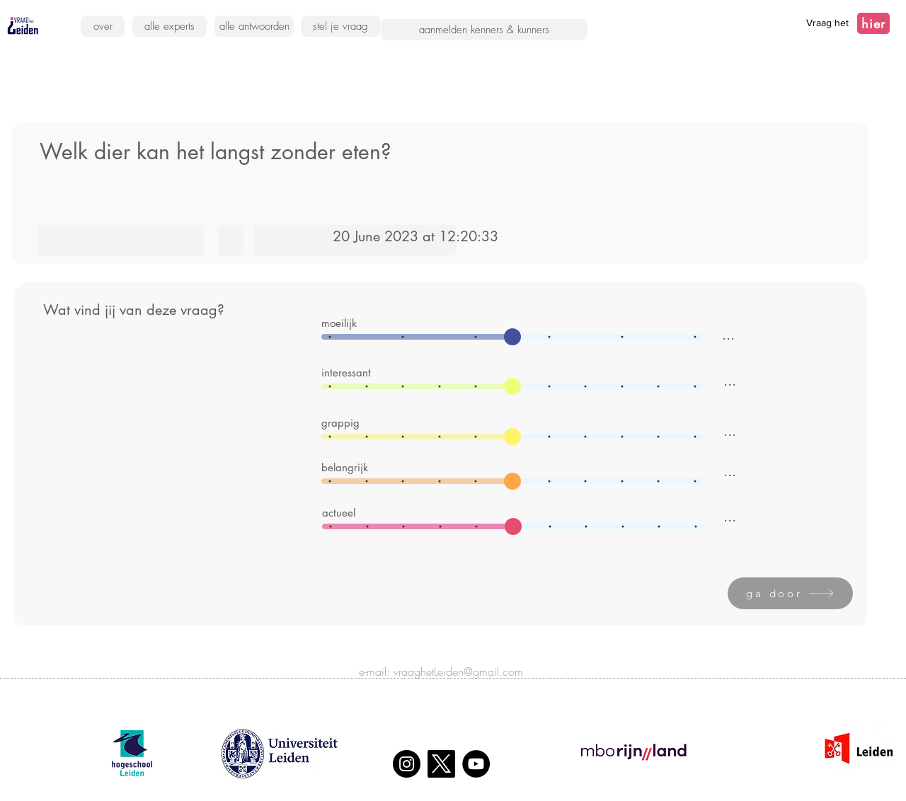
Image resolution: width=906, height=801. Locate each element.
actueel (338, 512)
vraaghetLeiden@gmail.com (458, 671)
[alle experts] (169, 26)
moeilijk (339, 323)
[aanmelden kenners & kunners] (484, 29)
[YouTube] (476, 764)
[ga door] (790, 593)
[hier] (873, 23)
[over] (103, 26)
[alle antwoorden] (254, 26)
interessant (346, 372)
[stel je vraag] (340, 26)
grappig (340, 422)
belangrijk (344, 467)
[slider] (512, 336)
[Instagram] (406, 764)
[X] (441, 764)
